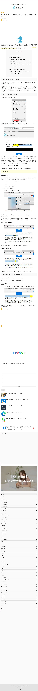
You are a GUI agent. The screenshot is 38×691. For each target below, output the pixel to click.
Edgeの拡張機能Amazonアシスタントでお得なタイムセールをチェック (19, 407)
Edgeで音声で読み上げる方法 (15, 57)
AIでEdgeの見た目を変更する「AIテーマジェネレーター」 (17, 394)
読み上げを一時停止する (14, 64)
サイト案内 (13, 632)
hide (21, 51)
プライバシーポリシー (22, 632)
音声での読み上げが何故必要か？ (16, 55)
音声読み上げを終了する (14, 67)
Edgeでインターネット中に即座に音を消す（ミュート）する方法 (18, 401)
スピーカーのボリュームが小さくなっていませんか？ (20, 72)
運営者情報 (17, 632)
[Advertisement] (19, 27)
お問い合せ (27, 632)
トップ (10, 632)
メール (3, 380)
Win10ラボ (19, 635)
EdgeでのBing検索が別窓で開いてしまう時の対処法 (15, 413)
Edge (2, 357)
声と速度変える (13, 62)
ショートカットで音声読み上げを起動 (17, 60)
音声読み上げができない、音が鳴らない (17, 70)
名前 (2, 376)
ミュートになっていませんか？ (16, 74)
